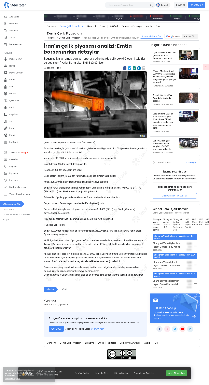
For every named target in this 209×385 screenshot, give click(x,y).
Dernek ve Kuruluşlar (132, 26)
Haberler (51, 37)
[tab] (157, 224)
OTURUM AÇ (197, 5)
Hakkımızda (8, 209)
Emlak (103, 26)
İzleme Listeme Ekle (152, 36)
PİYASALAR (8, 53)
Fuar (158, 26)
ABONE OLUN (56, 329)
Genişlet (191, 162)
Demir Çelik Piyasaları (70, 26)
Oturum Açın (97, 328)
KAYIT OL (180, 5)
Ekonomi (91, 26)
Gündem (51, 26)
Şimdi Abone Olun (176, 373)
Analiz (149, 26)
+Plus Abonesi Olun (12, 204)
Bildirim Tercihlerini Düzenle (174, 195)
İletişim (6, 219)
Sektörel (114, 26)
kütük (65, 289)
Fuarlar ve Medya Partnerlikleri (17, 214)
